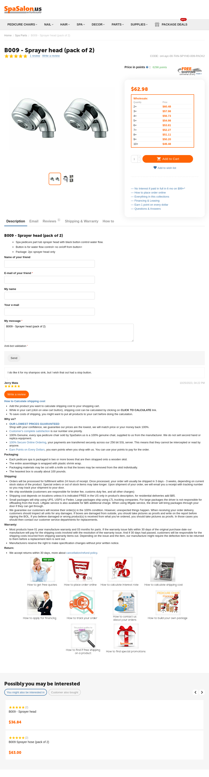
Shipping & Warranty (81, 221)
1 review (35, 55)
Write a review (51, 55)
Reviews (52, 220)
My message (12, 320)
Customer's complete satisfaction (29, 431)
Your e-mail (11, 305)
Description (15, 221)
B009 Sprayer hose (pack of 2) (29, 742)
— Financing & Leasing (145, 200)
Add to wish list (164, 168)
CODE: (154, 56)
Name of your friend (17, 257)
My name (10, 289)
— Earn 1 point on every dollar (149, 204)
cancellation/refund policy (81, 552)
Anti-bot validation (15, 346)
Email (33, 221)
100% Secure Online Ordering (27, 442)
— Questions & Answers (146, 208)
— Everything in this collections (150, 196)
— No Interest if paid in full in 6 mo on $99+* (158, 188)
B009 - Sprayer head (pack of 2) (69, 333)
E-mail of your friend (17, 273)
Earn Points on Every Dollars (27, 449)
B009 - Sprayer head (22, 711)
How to (108, 221)
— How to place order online (148, 192)
